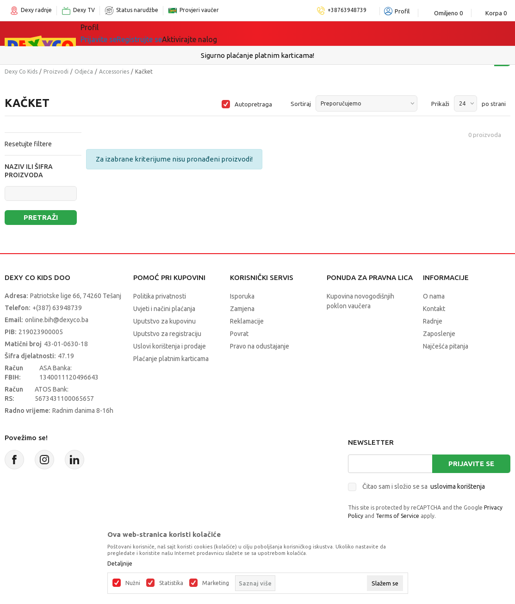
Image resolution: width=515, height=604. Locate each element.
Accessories (114, 71)
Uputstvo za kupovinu (164, 321)
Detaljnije (119, 564)
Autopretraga (253, 104)
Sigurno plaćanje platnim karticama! (257, 55)
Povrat (239, 333)
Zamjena (242, 308)
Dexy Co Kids (21, 71)
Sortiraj (301, 103)
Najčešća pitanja (445, 346)
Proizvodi (55, 71)
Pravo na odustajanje (259, 346)
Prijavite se (471, 463)
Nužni (132, 583)
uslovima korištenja (457, 486)
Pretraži (41, 217)
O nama (434, 296)
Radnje (432, 321)
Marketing (215, 583)
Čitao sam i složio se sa (423, 486)
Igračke (163, 33)
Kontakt (434, 308)
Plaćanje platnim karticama (171, 358)
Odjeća (83, 71)
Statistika (171, 583)
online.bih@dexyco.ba (56, 320)
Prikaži (440, 103)
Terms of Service (397, 516)
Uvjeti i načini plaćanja (164, 308)
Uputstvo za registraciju (167, 333)
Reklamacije (247, 321)
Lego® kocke (210, 33)
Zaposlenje (439, 333)
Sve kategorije (112, 33)
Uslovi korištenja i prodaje (169, 346)
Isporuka (242, 296)
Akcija (255, 33)
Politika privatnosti (159, 296)
